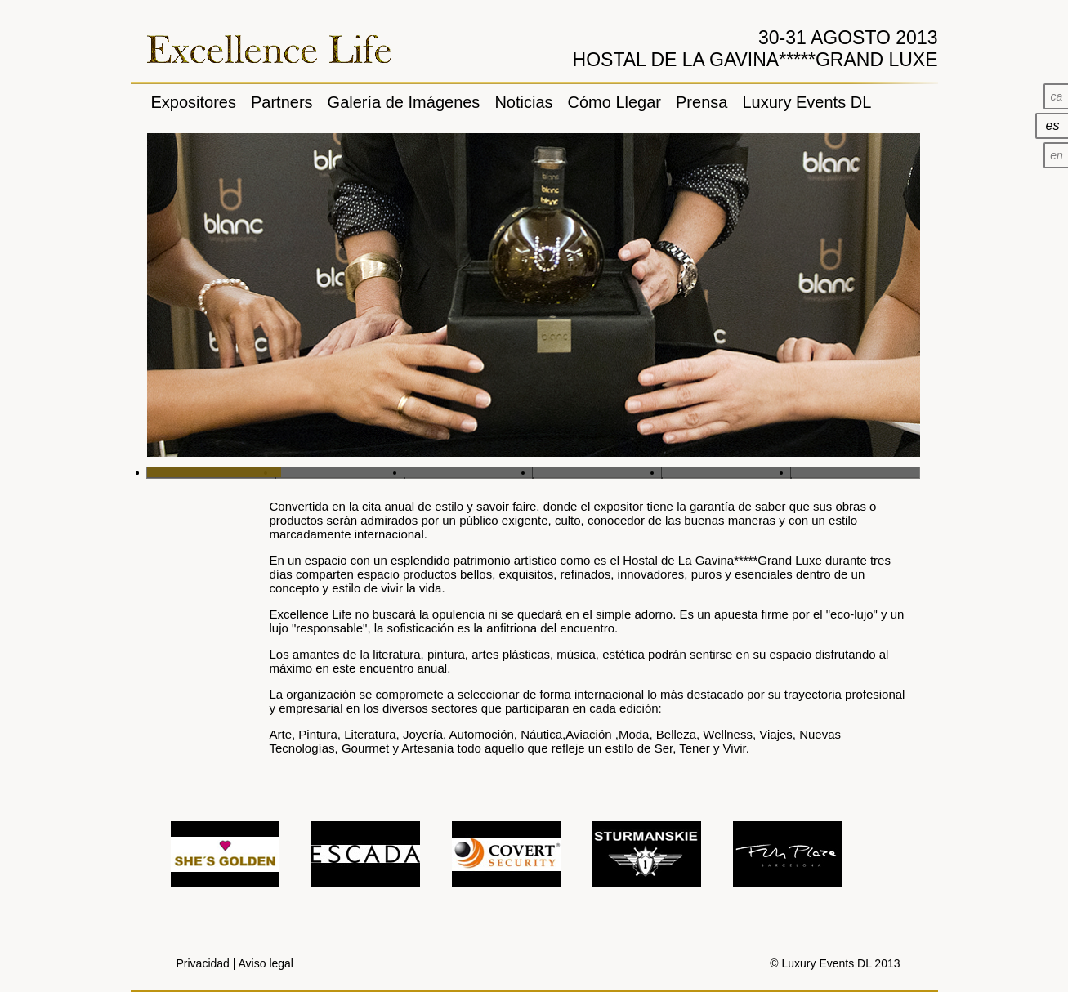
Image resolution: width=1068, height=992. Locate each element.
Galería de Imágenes (404, 102)
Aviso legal (266, 963)
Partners (282, 102)
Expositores (194, 102)
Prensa (701, 102)
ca (1057, 96)
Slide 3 (469, 472)
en (1056, 155)
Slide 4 (597, 472)
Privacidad (203, 963)
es (1053, 125)
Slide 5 (726, 472)
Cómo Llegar (615, 102)
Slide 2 (339, 472)
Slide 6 (855, 472)
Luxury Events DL (806, 102)
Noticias (523, 102)
